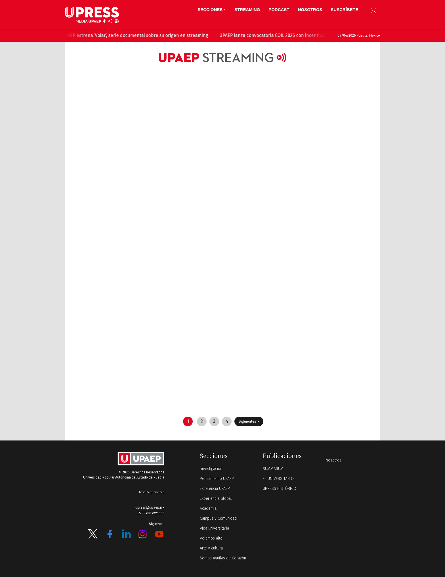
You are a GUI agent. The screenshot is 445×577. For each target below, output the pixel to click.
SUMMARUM (273, 468)
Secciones (210, 9)
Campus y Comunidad (218, 518)
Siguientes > (249, 421)
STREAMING (247, 9)
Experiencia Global (216, 498)
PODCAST (278, 9)
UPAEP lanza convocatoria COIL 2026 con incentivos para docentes (292, 35)
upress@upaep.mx (149, 507)
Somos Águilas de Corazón (223, 558)
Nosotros (310, 9)
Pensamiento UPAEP (217, 478)
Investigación (211, 468)
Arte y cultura (211, 548)
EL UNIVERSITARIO (278, 478)
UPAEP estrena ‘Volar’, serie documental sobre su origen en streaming (139, 35)
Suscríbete (344, 9)
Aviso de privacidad (151, 492)
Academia (208, 508)
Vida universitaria (214, 528)
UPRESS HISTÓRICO (279, 488)
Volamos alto (211, 538)
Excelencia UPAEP (215, 488)
